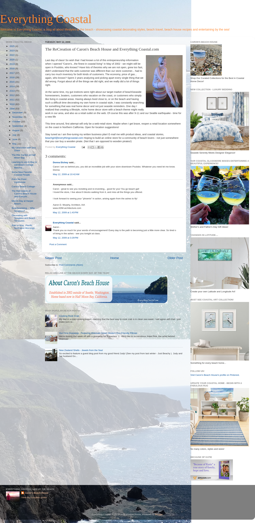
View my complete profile (34, 497)
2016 (12, 77)
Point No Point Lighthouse (19, 180)
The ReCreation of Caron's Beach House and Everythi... (24, 194)
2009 (12, 108)
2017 (12, 73)
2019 (12, 64)
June (15, 139)
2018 (12, 68)
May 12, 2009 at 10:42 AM (66, 174)
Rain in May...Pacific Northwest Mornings (23, 226)
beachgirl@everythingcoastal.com (64, 138)
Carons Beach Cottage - (24, 186)
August (16, 130)
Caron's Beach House (36, 493)
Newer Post (53, 258)
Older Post (175, 258)
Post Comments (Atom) (71, 265)
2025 (12, 46)
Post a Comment (58, 244)
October (16, 121)
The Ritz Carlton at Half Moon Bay (24, 156)
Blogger (159, 514)
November (17, 117)
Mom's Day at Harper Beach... (22, 202)
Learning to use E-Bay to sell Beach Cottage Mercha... (24, 165)
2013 (12, 91)
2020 (12, 59)
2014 (12, 86)
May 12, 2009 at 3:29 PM (65, 237)
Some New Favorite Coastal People (22, 173)
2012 (12, 95)
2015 (12, 82)
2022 (12, 55)
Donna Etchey (60, 162)
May (14, 143)
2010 (12, 104)
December (17, 112)
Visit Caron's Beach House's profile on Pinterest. (215, 375)
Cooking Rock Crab (69, 316)
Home (114, 258)
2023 (12, 50)
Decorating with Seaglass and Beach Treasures (23, 218)
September (18, 126)
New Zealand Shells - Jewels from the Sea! (81, 350)
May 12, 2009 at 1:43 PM (65, 212)
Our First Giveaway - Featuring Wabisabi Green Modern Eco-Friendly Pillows (98, 333)
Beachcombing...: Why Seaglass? (23, 209)
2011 (12, 99)
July (14, 135)
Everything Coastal (46, 18)
